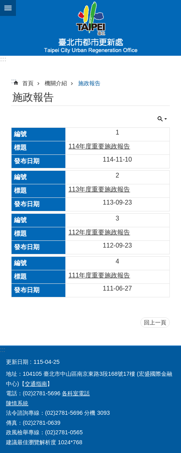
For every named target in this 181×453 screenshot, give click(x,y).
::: (3, 59)
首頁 (27, 83)
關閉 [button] (162, 119)
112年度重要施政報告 (99, 232)
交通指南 (36, 384)
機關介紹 (56, 83)
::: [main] (13, 81)
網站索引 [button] (8, 8)
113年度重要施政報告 (99, 189)
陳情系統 (17, 403)
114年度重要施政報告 (99, 146)
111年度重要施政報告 (99, 275)
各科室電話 (76, 393)
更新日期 (17, 362)
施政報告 (89, 83)
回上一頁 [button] (155, 322)
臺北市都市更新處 (90, 28)
